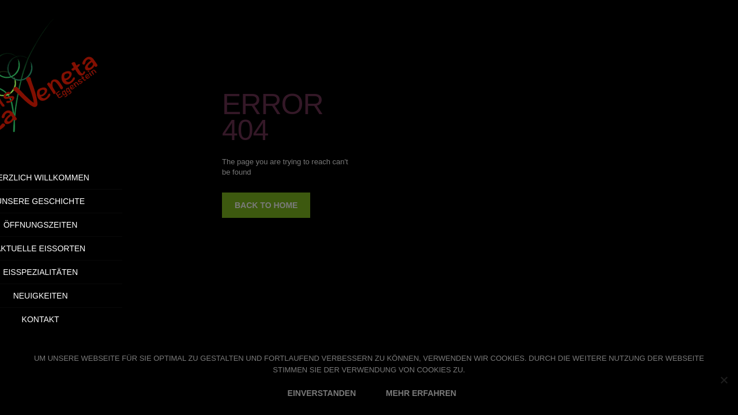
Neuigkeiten (81, 295)
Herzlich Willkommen (82, 177)
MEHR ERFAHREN (421, 393)
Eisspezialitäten (81, 272)
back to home (266, 205)
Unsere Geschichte (81, 201)
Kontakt (113, 319)
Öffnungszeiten (81, 224)
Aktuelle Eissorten (81, 248)
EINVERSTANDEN (322, 393)
